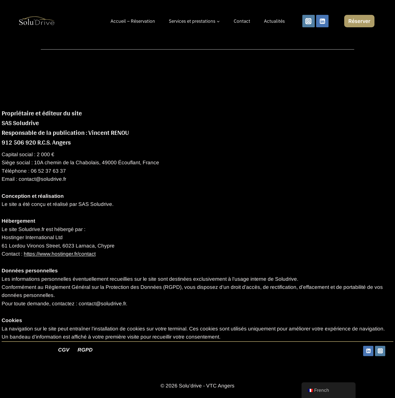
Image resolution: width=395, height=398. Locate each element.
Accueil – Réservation (133, 21)
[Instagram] (308, 21)
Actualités (274, 21)
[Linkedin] (322, 21)
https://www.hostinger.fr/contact (60, 254)
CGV (63, 350)
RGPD (85, 350)
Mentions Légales (28, 350)
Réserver (359, 21)
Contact (242, 21)
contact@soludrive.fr (42, 179)
